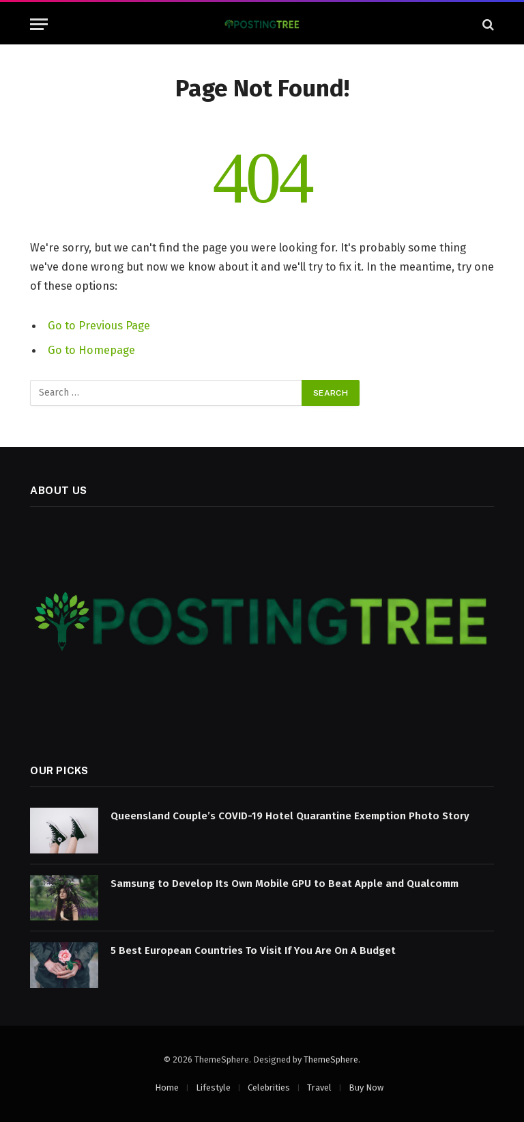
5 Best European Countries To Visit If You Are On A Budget (253, 950)
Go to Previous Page (99, 325)
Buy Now (366, 1087)
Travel (319, 1087)
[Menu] (39, 24)
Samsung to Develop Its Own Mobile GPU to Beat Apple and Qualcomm (284, 883)
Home (167, 1087)
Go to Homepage (91, 350)
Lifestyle (213, 1087)
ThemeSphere (331, 1059)
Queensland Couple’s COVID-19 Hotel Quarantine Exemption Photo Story (290, 816)
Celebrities (269, 1087)
